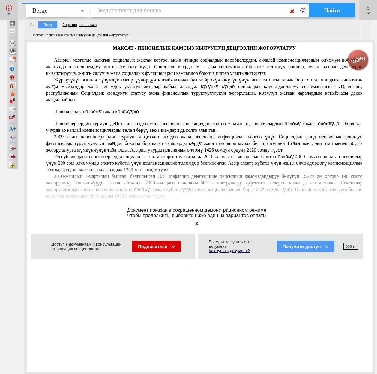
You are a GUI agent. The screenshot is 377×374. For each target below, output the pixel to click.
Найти (332, 10)
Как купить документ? (229, 251)
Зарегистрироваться (80, 25)
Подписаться (156, 246)
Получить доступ (305, 246)
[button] (9, 10)
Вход (48, 25)
